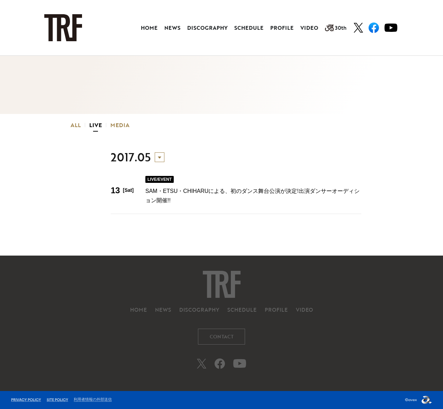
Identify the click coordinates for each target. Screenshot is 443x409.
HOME (149, 28)
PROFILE (281, 28)
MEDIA (119, 125)
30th (335, 28)
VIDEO (309, 28)
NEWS (172, 28)
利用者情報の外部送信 (93, 399)
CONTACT (222, 336)
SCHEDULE (248, 28)
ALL (76, 125)
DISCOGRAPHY (207, 28)
